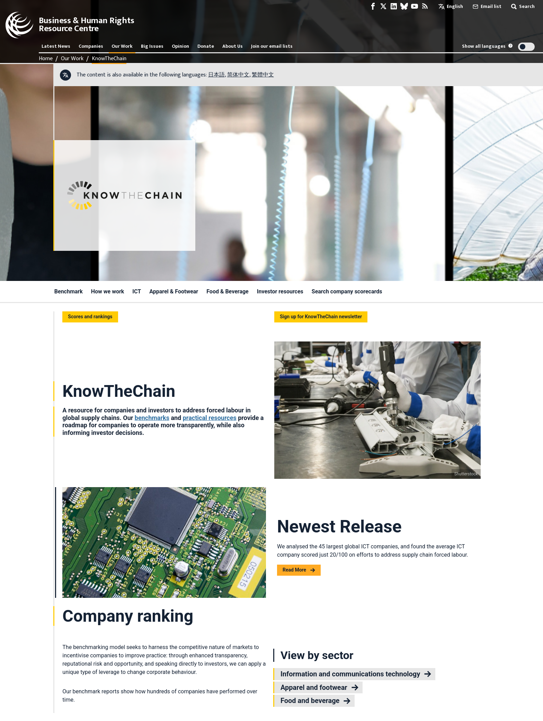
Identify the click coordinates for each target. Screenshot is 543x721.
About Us (232, 46)
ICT (136, 291)
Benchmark (68, 291)
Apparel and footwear (319, 687)
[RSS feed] (425, 6)
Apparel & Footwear (173, 291)
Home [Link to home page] (46, 59)
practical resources (210, 417)
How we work (107, 291)
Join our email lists (272, 46)
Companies (91, 46)
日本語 (216, 75)
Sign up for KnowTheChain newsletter (321, 316)
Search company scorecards (347, 291)
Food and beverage (315, 700)
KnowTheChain (109, 59)
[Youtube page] (414, 6)
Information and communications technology (356, 674)
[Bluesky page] (404, 6)
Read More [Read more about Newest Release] (299, 570)
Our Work (122, 46)
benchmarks (152, 417)
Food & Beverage (227, 291)
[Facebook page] (373, 6)
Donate (205, 46)
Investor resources (280, 291)
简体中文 (238, 75)
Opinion (180, 46)
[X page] (383, 6)
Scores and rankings (90, 316)
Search (522, 6)
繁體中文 (263, 75)
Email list (486, 6)
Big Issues (152, 46)
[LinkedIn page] (394, 6)
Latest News (56, 46)
